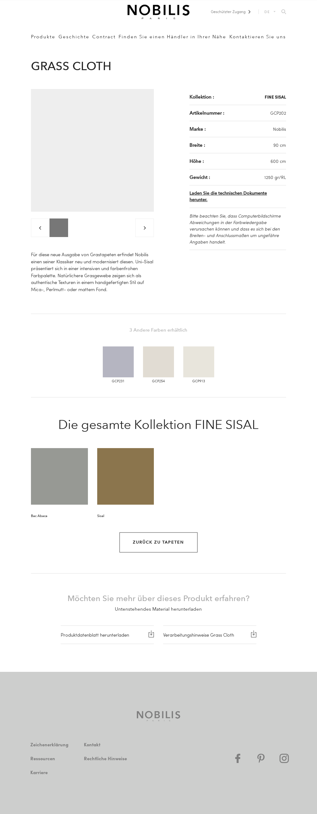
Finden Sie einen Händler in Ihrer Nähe (172, 37)
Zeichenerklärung (49, 744)
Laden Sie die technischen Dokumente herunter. (228, 196)
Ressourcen (42, 758)
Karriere (39, 772)
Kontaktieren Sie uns (257, 37)
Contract (104, 37)
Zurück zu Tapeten (158, 542)
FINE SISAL (275, 97)
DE (267, 11)
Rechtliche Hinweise (105, 758)
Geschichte (74, 37)
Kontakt (92, 744)
